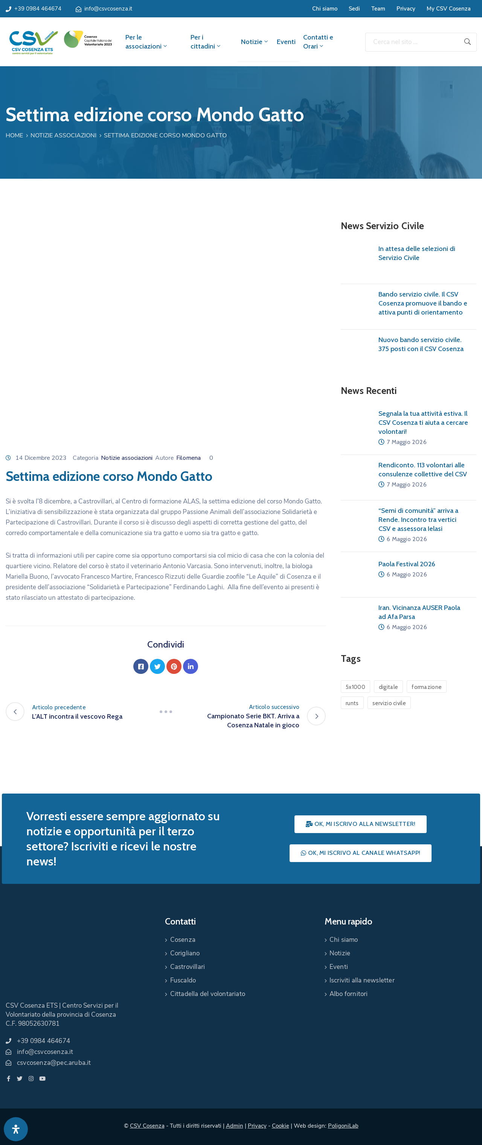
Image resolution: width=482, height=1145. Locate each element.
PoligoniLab (343, 1126)
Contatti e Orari (318, 41)
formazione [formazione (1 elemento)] (427, 687)
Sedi (354, 8)
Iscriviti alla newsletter (362, 980)
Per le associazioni (146, 41)
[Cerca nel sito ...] (412, 42)
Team (378, 8)
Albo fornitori (348, 994)
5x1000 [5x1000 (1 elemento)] (355, 687)
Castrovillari (187, 967)
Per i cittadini (206, 41)
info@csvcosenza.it (108, 8)
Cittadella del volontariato (207, 994)
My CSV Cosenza (449, 8)
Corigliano (185, 953)
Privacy (406, 8)
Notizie (255, 42)
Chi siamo (324, 8)
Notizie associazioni (63, 135)
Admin (234, 1126)
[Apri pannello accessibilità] (16, 1129)
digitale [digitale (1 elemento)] (388, 687)
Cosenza (182, 939)
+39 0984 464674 (37, 8)
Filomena (188, 458)
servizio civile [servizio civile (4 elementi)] (389, 703)
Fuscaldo (183, 980)
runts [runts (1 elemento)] (352, 703)
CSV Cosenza (147, 1126)
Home (14, 135)
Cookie (280, 1126)
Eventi (286, 42)
